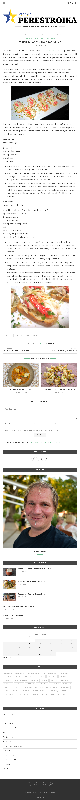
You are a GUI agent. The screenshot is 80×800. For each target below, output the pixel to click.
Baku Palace (51, 51)
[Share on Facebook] (44, 343)
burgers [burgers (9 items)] (7, 676)
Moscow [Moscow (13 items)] (39, 687)
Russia (27, 335)
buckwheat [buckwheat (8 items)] (64, 673)
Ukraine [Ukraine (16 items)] (55, 694)
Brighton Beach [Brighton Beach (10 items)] (50, 673)
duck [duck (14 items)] (44, 680)
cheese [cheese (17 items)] (27, 676)
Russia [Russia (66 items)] (26, 691)
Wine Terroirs (7, 769)
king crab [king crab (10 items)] (67, 684)
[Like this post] (42, 343)
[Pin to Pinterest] (49, 343)
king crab (19, 335)
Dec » (10, 658)
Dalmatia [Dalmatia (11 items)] (34, 680)
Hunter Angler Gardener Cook (13, 746)
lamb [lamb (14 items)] (7, 687)
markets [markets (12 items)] (17, 687)
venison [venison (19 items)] (8, 698)
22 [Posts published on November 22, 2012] (40, 650)
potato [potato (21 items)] (16, 691)
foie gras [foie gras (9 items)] (64, 680)
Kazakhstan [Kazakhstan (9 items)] (42, 684)
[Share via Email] (53, 343)
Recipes (27, 35)
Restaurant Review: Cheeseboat (31, 594)
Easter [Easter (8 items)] (54, 680)
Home (18, 35)
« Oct (5, 658)
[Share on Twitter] (47, 343)
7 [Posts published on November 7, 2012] (29, 644)
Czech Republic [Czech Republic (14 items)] (21, 680)
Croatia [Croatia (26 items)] (7, 680)
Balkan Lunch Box (9, 719)
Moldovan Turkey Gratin (13, 615)
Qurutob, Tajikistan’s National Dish (32, 581)
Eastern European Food (11, 728)
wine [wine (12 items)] (42, 698)
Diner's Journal (8, 723)
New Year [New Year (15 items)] (65, 687)
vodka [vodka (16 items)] (33, 698)
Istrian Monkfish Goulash (21, 389)
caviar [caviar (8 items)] (17, 676)
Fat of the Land (8, 737)
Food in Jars (7, 741)
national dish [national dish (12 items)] (51, 687)
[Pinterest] (72, 3)
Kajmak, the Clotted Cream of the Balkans (36, 569)
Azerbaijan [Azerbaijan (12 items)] (19, 673)
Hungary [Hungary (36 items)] (19, 684)
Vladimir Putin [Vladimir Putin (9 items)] (20, 698)
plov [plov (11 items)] (6, 691)
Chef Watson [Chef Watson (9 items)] (39, 676)
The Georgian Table (10, 760)
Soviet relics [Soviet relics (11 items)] (9, 694)
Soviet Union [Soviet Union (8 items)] (23, 694)
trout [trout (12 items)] (45, 694)
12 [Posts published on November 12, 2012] (8, 647)
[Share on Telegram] (51, 343)
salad (35, 335)
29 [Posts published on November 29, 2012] (40, 654)
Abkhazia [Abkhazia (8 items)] (8, 673)
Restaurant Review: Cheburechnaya (18, 607)
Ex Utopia (6, 732)
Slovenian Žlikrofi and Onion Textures (59, 389)
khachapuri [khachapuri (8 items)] (54, 684)
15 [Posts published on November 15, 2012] (40, 647)
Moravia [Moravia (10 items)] (28, 687)
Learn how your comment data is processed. (45, 442)
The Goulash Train (9, 764)
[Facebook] (29, 784)
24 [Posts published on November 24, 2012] (61, 650)
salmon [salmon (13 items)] (54, 691)
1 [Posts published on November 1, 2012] (40, 640)
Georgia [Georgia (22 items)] (7, 684)
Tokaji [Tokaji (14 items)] (35, 694)
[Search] (76, 3)
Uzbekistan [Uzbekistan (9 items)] (66, 694)
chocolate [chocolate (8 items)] (52, 676)
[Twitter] (68, 3)
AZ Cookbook (8, 714)
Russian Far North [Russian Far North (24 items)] (40, 691)
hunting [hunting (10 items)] (30, 684)
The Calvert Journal (9, 755)
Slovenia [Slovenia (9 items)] (65, 691)
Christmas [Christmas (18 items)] (64, 676)
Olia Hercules (7, 750)
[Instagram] (70, 3)
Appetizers (37, 35)
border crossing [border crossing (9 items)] (34, 673)
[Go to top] (40, 797)
